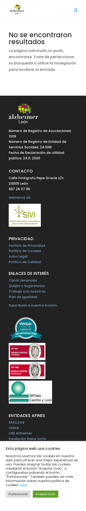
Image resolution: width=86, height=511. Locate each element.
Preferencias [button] (18, 494)
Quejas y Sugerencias (27, 286)
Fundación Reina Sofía (27, 438)
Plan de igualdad (23, 297)
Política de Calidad (25, 262)
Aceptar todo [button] (45, 494)
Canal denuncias (23, 280)
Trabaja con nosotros (27, 291)
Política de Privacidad (27, 245)
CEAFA (14, 428)
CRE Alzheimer (20, 433)
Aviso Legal (18, 256)
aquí (23, 485)
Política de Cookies (25, 251)
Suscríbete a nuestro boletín (33, 305)
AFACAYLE (17, 422)
